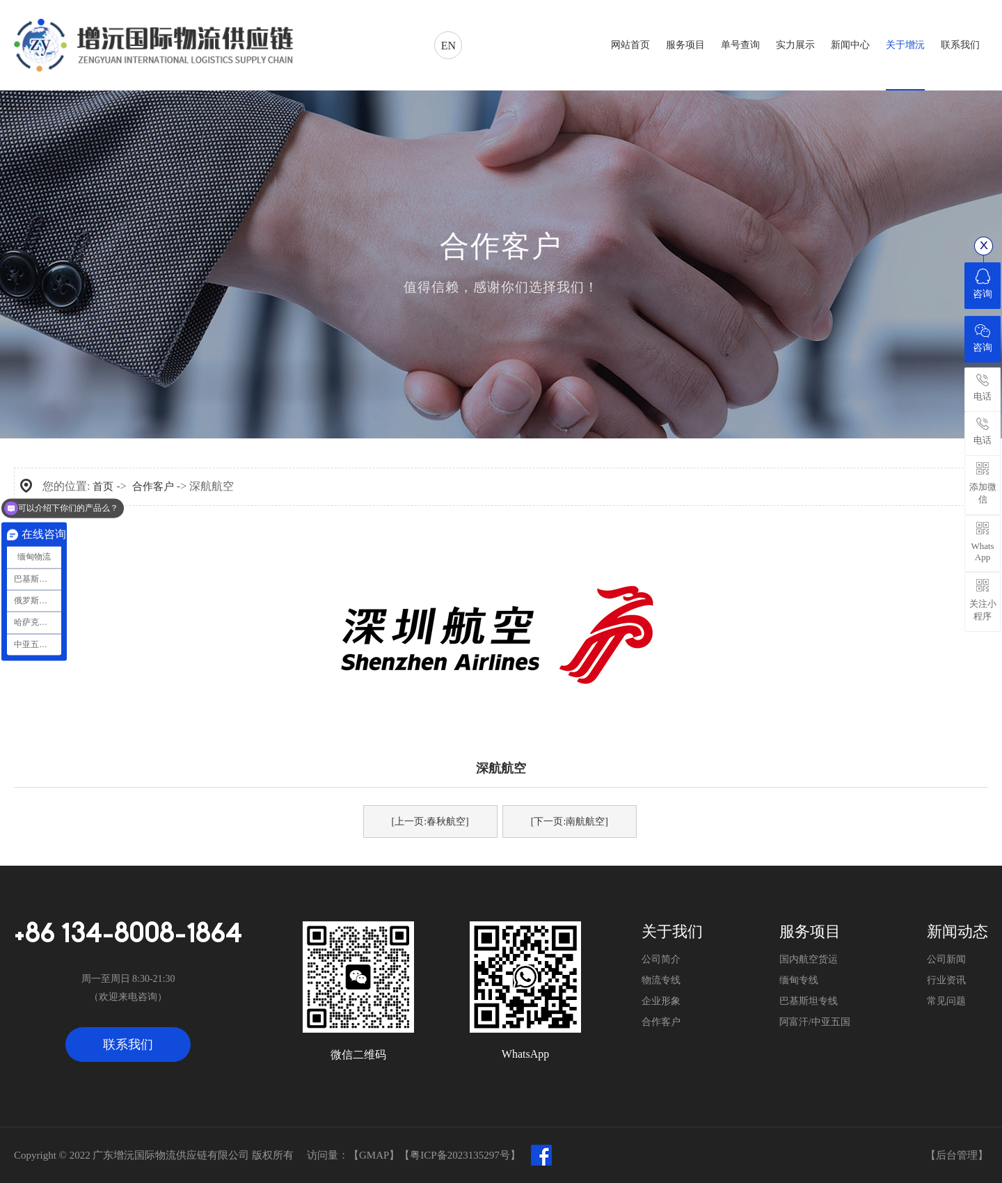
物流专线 (661, 980)
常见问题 (946, 1001)
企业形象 (661, 1001)
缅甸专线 (798, 980)
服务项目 (810, 931)
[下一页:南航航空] (569, 821)
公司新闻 (946, 959)
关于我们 (672, 931)
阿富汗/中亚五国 (814, 1022)
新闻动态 (957, 931)
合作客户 (153, 486)
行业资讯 (946, 980)
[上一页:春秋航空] (430, 821)
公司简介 (661, 959)
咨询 (982, 284)
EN (448, 45)
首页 (103, 486)
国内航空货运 (808, 959)
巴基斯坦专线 (808, 1001)
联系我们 (128, 1044)
